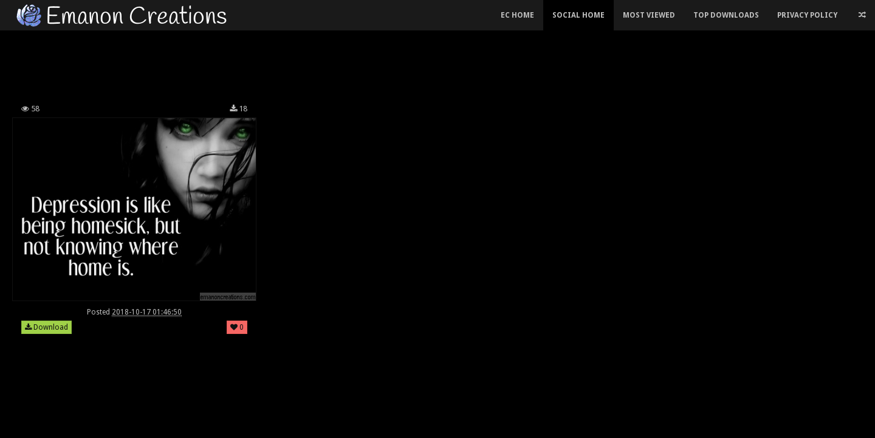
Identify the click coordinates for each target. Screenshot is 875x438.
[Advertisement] (346, 63)
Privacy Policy (807, 15)
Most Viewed (649, 15)
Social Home (578, 15)
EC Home (517, 15)
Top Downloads (726, 15)
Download (46, 327)
